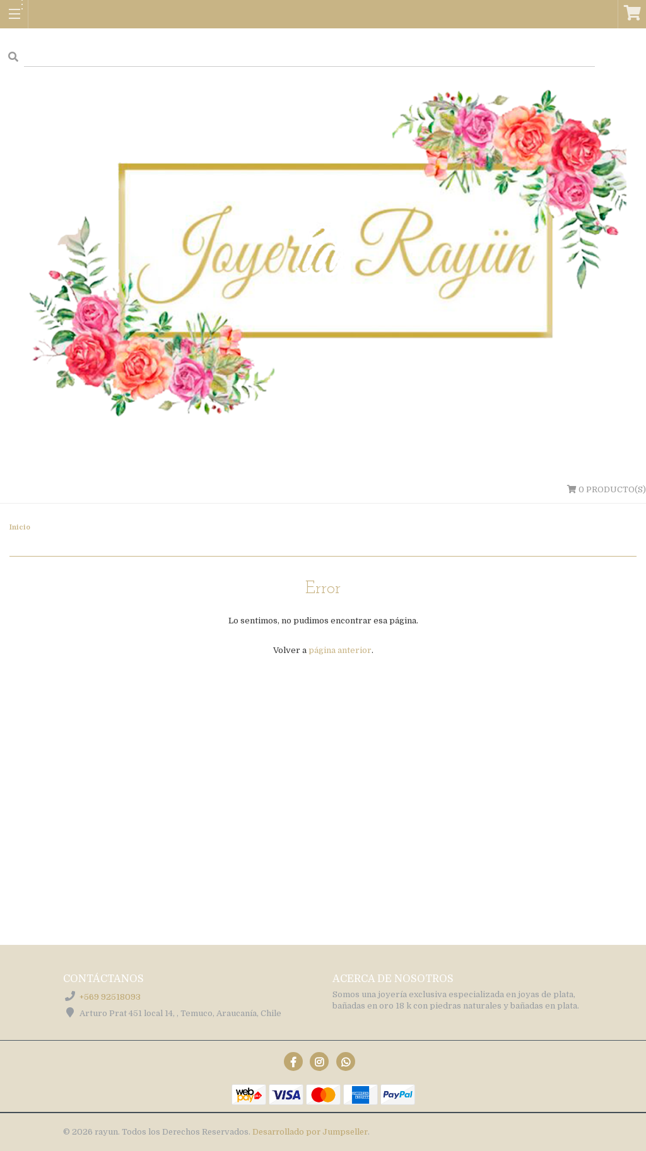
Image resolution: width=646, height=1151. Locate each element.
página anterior (340, 650)
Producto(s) (606, 489)
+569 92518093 (110, 997)
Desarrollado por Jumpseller (310, 1132)
